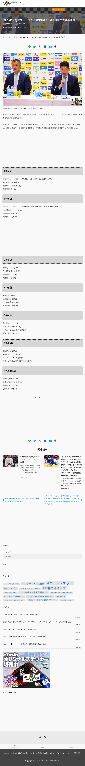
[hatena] (50, 46)
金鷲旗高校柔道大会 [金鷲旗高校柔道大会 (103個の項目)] (67, 600)
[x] (40, 46)
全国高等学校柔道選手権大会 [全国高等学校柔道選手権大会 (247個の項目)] (34, 592)
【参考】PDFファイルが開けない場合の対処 (19, 629)
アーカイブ (7, 552)
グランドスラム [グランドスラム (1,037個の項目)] (61, 583)
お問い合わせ (49, 753)
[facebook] (45, 46)
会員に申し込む (43, 9)
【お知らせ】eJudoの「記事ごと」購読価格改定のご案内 (24, 644)
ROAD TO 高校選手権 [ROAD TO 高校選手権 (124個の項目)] (12, 584)
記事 (14, 27)
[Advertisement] (42, 147)
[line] (29, 46)
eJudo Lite (8, 753)
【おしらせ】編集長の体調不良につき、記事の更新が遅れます (26, 637)
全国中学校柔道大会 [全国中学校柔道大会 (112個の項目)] (11, 592)
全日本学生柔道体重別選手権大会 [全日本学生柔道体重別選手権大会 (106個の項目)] (62, 592)
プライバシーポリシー (64, 753)
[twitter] (34, 46)
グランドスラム (25, 27)
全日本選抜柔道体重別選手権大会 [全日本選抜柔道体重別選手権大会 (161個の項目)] (40, 596)
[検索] (73, 568)
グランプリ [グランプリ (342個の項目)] (11, 588)
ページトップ (14, 746)
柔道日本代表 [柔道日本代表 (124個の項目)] (61, 596)
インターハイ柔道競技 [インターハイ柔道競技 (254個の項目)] (33, 583)
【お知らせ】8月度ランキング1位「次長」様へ (20, 614)
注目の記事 (9, 27)
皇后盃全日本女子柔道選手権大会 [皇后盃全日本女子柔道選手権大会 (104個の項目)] (15, 600)
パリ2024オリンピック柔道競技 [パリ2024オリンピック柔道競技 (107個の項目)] (30, 589)
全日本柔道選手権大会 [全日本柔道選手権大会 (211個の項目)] (14, 596)
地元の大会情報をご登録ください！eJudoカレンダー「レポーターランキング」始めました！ (38, 622)
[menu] (80, 3)
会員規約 (39, 753)
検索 (4, 564)
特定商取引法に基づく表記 (24, 753)
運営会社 (77, 753)
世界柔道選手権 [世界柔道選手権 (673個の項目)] (55, 588)
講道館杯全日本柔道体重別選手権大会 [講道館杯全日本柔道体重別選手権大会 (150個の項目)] (43, 600)
